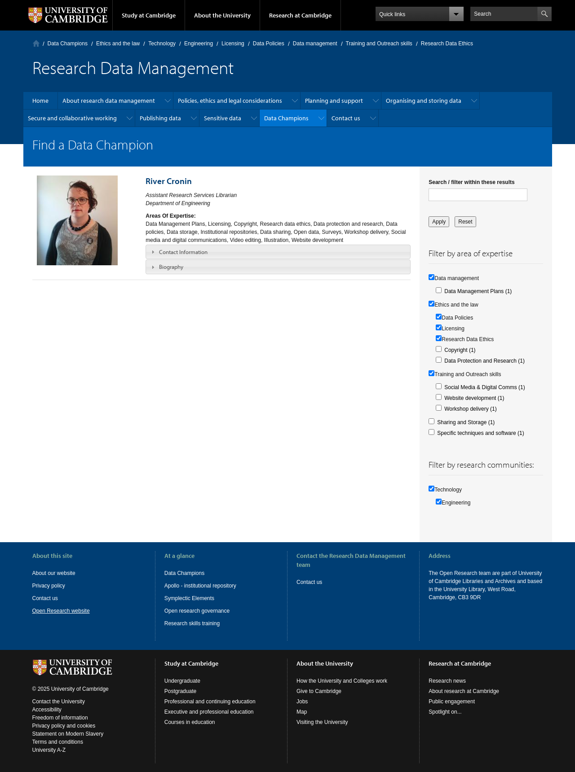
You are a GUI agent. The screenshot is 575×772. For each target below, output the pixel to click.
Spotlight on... (445, 712)
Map (301, 712)
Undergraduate (182, 681)
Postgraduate (180, 691)
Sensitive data (222, 118)
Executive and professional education (209, 712)
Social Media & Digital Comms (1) (484, 387)
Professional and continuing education (210, 701)
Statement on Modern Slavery (68, 734)
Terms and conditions (57, 742)
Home (36, 43)
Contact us (346, 118)
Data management (315, 43)
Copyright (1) (459, 350)
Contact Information (183, 251)
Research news (447, 681)
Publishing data (160, 118)
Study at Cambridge (149, 15)
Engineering (198, 43)
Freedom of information (60, 718)
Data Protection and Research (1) (484, 361)
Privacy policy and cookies (64, 726)
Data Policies (268, 43)
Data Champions (68, 43)
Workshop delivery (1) (470, 409)
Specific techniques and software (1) (480, 433)
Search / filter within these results (471, 182)
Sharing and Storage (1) (466, 422)
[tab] (278, 252)
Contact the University (58, 701)
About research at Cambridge (464, 691)
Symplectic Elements (189, 598)
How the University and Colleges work (341, 681)
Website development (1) (474, 398)
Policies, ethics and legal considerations (230, 100)
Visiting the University (322, 722)
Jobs (302, 701)
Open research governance (197, 611)
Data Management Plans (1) (478, 291)
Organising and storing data (423, 100)
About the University (222, 15)
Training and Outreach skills (379, 43)
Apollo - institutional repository (200, 586)
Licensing (232, 43)
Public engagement (452, 701)
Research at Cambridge (300, 15)
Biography (171, 266)
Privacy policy (48, 586)
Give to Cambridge (318, 691)
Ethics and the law (118, 43)
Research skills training (192, 623)
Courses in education (189, 722)
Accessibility (47, 709)
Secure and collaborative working (72, 118)
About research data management (108, 100)
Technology (162, 43)
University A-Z (49, 750)
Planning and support (334, 100)
